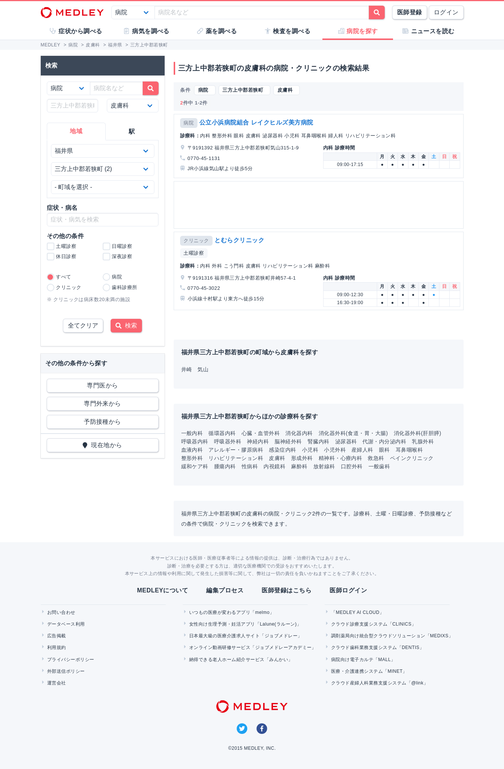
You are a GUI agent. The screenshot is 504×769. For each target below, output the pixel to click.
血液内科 (192, 450)
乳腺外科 (423, 441)
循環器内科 (222, 433)
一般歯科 (379, 466)
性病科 (250, 466)
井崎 (186, 369)
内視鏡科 (274, 466)
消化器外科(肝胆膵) (417, 433)
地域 (76, 131)
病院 (188, 123)
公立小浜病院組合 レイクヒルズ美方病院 (256, 122)
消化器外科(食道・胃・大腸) (353, 433)
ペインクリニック (412, 458)
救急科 (376, 458)
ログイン (446, 12)
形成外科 (302, 458)
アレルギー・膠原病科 (235, 450)
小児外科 (335, 450)
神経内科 (258, 441)
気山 (202, 369)
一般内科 (192, 433)
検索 (126, 325)
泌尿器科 (346, 441)
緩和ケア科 (194, 466)
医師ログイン (348, 590)
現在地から (102, 445)
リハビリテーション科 (235, 458)
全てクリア (83, 325)
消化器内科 (299, 433)
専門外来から (102, 403)
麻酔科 (299, 466)
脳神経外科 (288, 441)
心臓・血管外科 (261, 433)
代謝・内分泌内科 (384, 441)
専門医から (102, 385)
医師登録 (409, 12)
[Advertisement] (320, 205)
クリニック (196, 240)
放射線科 (324, 466)
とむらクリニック (239, 240)
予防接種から (102, 421)
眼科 (384, 450)
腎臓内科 (319, 441)
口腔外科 (352, 466)
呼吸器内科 (194, 441)
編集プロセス (225, 590)
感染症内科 (282, 450)
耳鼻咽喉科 (409, 450)
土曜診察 (193, 253)
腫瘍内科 (225, 466)
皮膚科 (277, 458)
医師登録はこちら (286, 590)
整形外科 (192, 458)
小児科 (310, 450)
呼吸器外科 (227, 441)
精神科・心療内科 (340, 458)
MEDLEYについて (162, 590)
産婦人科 (362, 450)
